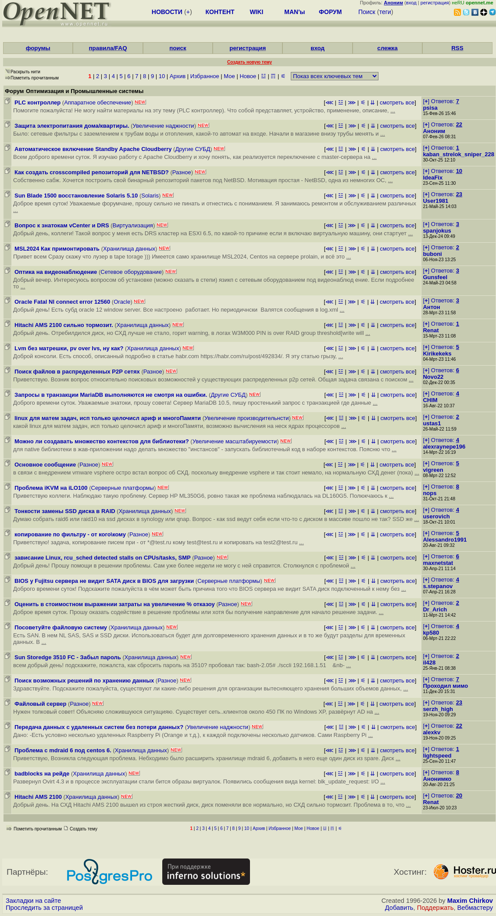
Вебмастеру (475, 907)
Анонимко (437, 779)
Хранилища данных (129, 248)
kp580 (431, 632)
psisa (430, 107)
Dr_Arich (435, 609)
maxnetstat (438, 563)
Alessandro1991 (445, 539)
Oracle (122, 301)
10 (162, 76)
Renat (431, 330)
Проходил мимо (445, 686)
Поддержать (435, 907)
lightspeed (437, 755)
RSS (457, 48)
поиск (177, 48)
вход (411, 2)
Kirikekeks (437, 353)
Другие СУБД (192, 149)
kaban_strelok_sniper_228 (458, 154)
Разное (181, 172)
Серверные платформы (122, 488)
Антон (431, 307)
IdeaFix (432, 177)
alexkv (431, 732)
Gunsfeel (435, 277)
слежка (387, 48)
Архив (178, 76)
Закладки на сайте (33, 900)
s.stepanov (438, 586)
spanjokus (437, 230)
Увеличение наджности (163, 125)
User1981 (435, 201)
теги (385, 11)
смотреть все (397, 102)
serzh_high (438, 709)
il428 (429, 662)
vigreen (433, 470)
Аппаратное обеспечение (97, 102)
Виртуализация (133, 225)
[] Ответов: (441, 101)
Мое (229, 76)
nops (429, 493)
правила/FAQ (108, 48)
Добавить (399, 907)
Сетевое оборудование (131, 272)
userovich (436, 516)
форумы (38, 48)
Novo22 (433, 377)
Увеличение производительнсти (246, 418)
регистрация (435, 2)
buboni (432, 254)
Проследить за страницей (44, 907)
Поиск (366, 11)
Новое (247, 76)
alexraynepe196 (444, 446)
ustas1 (432, 423)
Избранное (204, 76)
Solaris (150, 195)
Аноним (434, 131)
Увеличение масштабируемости (235, 441)
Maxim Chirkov (470, 900)
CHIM (430, 400)
